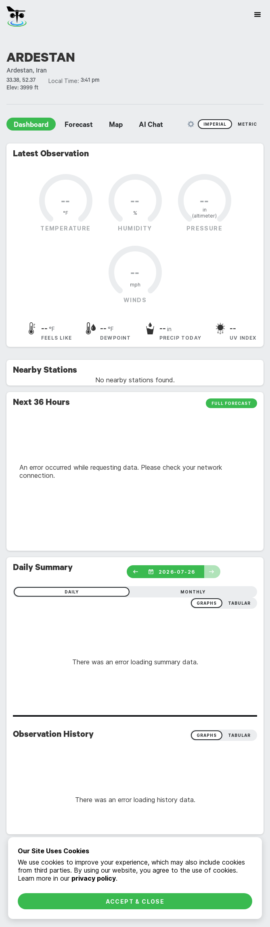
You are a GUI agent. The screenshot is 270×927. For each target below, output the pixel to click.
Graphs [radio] (207, 735)
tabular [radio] (239, 603)
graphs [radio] (207, 603)
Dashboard (31, 126)
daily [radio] (72, 591)
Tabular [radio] (239, 735)
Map (116, 126)
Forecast (79, 126)
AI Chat (151, 126)
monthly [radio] (192, 591)
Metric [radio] (247, 124)
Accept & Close (135, 901)
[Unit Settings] (191, 124)
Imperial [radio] (214, 124)
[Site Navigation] (257, 14)
